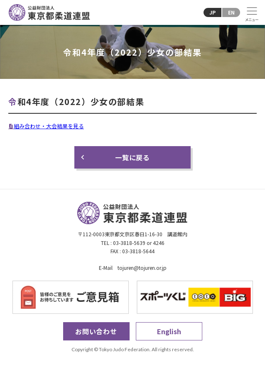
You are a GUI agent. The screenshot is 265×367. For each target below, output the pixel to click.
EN (231, 12)
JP (212, 12)
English (169, 331)
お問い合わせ (96, 331)
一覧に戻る (132, 157)
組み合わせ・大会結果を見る (49, 126)
